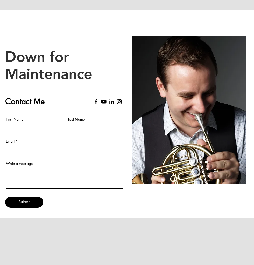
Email (10, 141)
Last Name (76, 119)
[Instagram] (119, 101)
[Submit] (24, 202)
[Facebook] (96, 101)
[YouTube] (104, 101)
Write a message (19, 163)
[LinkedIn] (111, 101)
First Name (14, 119)
